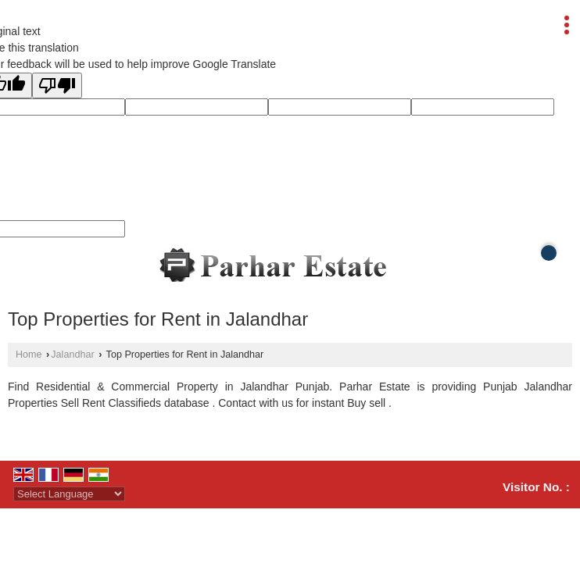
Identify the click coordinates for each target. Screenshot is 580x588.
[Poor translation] (57, 85)
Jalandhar (72, 354)
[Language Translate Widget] (69, 493)
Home (29, 354)
